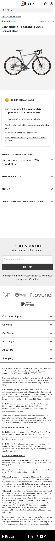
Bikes (4, 17)
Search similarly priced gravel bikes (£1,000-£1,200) (26, 139)
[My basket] (46, 3)
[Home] (27, 4)
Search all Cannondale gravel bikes (21, 132)
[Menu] (9, 4)
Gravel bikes (14, 17)
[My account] (51, 3)
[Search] (27, 10)
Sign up (27, 267)
